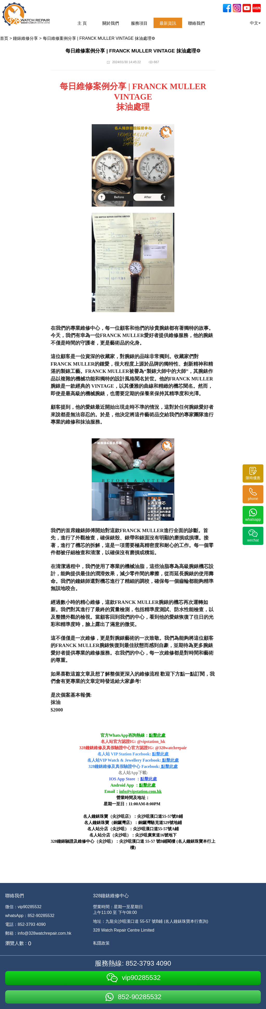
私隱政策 (101, 943)
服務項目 (139, 23)
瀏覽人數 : (15, 943)
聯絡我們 (196, 23)
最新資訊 (167, 23)
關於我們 (110, 23)
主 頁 (82, 23)
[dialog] (256, 998)
